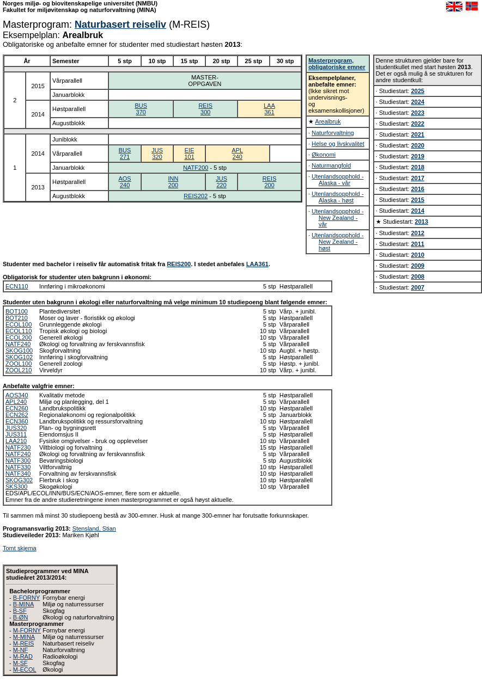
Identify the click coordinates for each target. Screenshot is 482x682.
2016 (417, 189)
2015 (417, 199)
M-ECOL (24, 669)
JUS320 (157, 153)
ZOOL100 (18, 363)
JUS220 (221, 181)
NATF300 (17, 460)
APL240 (237, 153)
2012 (417, 233)
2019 (417, 156)
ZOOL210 (18, 370)
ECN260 (16, 408)
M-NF (20, 650)
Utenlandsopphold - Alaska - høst (337, 197)
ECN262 (16, 414)
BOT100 (16, 311)
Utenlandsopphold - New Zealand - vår (337, 218)
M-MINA (24, 637)
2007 (417, 287)
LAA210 (16, 441)
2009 (417, 265)
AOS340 (16, 395)
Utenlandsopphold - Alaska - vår (337, 179)
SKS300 (16, 486)
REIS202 (196, 196)
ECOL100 (18, 324)
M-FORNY (27, 630)
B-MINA (23, 604)
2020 (417, 145)
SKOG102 (19, 357)
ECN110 (16, 286)
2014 (417, 210)
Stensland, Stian (94, 528)
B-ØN (20, 617)
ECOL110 (18, 331)
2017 (417, 178)
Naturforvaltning (333, 133)
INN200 (173, 181)
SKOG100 (19, 350)
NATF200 (195, 167)
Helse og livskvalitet (338, 143)
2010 (417, 254)
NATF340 (17, 473)
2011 (417, 244)
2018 (417, 167)
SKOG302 (19, 480)
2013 (421, 221)
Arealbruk (328, 121)
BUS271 (125, 153)
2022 (417, 123)
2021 (417, 134)
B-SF (20, 610)
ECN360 (16, 421)
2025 (417, 91)
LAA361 (269, 108)
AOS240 (124, 181)
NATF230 (17, 447)
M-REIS (23, 643)
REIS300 (205, 108)
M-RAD (23, 656)
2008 (417, 276)
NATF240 (17, 344)
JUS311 (16, 434)
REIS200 (270, 181)
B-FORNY (26, 597)
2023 (417, 112)
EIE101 (189, 153)
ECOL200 (18, 337)
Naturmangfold (331, 165)
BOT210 (16, 318)
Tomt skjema (19, 548)
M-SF (20, 663)
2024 (417, 102)
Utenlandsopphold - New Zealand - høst (337, 241)
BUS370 (141, 108)
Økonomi (323, 154)
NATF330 (17, 467)
